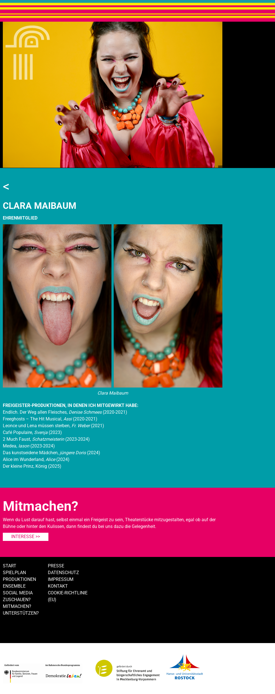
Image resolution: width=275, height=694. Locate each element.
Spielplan (14, 572)
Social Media (18, 593)
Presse (56, 565)
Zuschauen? (17, 599)
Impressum (60, 579)
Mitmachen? (17, 606)
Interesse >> (25, 536)
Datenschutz (63, 572)
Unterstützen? (21, 613)
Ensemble (14, 586)
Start (9, 565)
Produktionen (19, 579)
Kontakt (58, 586)
